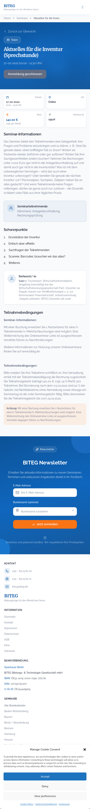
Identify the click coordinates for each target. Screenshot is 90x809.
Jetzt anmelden (45, 524)
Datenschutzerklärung (46, 804)
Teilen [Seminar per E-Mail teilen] (12, 39)
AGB (6, 639)
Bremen (8, 728)
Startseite (9, 616)
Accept (45, 776)
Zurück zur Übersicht (20, 31)
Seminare (22, 18)
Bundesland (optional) (25, 502)
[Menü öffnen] (82, 7)
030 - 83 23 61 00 (22, 571)
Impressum (64, 804)
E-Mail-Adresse (22, 485)
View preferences (45, 796)
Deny (45, 786)
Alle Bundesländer (15, 705)
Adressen (9, 651)
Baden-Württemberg (16, 711)
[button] (84, 749)
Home (7, 18)
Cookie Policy (26, 804)
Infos (7, 645)
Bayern (8, 716)
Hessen (8, 739)
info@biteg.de (20, 586)
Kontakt (8, 622)
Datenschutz (11, 633)
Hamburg (9, 734)
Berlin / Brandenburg (16, 722)
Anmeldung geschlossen (25, 74)
